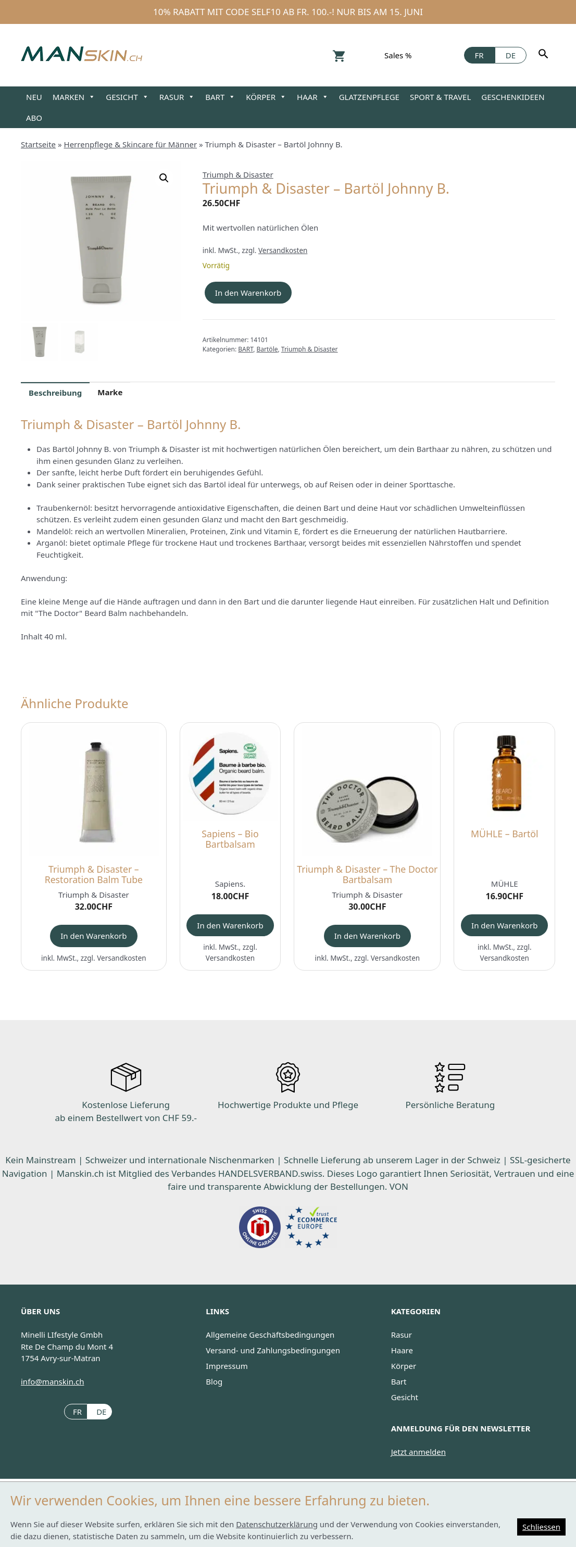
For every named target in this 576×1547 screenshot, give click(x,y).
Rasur (401, 1334)
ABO (34, 117)
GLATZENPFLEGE (369, 97)
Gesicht (404, 1397)
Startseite (38, 144)
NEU (34, 97)
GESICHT (127, 96)
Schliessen (541, 1526)
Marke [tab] (109, 392)
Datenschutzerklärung (277, 1524)
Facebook (450, 55)
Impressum (226, 1366)
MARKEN (74, 96)
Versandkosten (282, 250)
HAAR (313, 96)
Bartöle (267, 349)
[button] (164, 178)
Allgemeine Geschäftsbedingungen (270, 1334)
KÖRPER (266, 96)
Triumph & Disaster (238, 174)
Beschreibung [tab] (55, 392)
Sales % (398, 55)
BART (220, 96)
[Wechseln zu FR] (479, 55)
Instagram (431, 55)
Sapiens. (230, 883)
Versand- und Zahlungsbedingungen (273, 1350)
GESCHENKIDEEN (512, 97)
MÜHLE (504, 883)
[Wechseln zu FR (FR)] (75, 1411)
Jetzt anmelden (418, 1452)
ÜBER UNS (40, 1311)
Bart (399, 1381)
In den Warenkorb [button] (93, 935)
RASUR (177, 96)
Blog (214, 1381)
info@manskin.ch (52, 1381)
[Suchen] (544, 55)
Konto (365, 55)
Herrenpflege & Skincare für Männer (130, 144)
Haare (402, 1350)
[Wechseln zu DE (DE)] (99, 1411)
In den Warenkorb (248, 292)
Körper (403, 1366)
